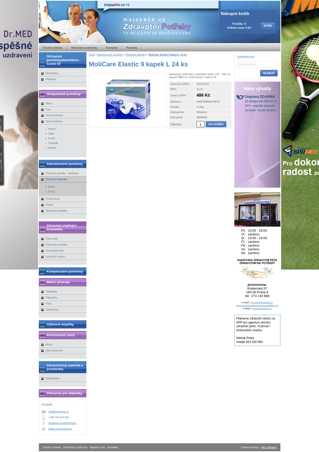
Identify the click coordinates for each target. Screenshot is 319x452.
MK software (268, 447)
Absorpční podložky (56, 210)
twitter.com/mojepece (60, 429)
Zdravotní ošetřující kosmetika (62, 227)
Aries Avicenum (54, 350)
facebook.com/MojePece (62, 423)
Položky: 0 (239, 23)
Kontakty (112, 47)
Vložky (49, 204)
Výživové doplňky (60, 324)
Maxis (49, 344)
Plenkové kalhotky (136, 54)
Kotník (51, 138)
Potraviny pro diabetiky (65, 393)
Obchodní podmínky (84, 47)
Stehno (52, 148)
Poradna (131, 47)
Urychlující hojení (55, 256)
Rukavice (51, 79)
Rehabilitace (53, 378)
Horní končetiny (54, 115)
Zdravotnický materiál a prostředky (65, 367)
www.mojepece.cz (262, 308)
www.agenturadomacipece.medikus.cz (257, 305)
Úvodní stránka (53, 47)
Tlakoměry (52, 297)
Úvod (92, 54)
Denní (51, 191)
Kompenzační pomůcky (65, 271)
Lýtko (51, 133)
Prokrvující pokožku (56, 244)
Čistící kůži (52, 238)
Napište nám (97, 447)
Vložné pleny (53, 198)
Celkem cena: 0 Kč (239, 27)
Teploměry (51, 291)
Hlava (49, 103)
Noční (51, 186)
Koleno (52, 129)
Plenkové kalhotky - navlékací (62, 173)
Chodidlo (53, 143)
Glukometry (52, 309)
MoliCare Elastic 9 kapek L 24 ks (168, 54)
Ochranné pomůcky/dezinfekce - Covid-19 (63, 60)
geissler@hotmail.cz (261, 302)
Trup (48, 109)
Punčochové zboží (61, 335)
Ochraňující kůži (55, 250)
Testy (49, 303)
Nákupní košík (235, 13)
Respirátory (52, 73)
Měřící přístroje (58, 282)
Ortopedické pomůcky (64, 94)
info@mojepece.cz (59, 411)
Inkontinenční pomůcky (110, 54)
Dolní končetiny (54, 121)
